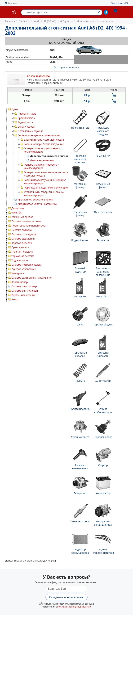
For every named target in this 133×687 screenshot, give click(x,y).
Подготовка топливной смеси (28, 225)
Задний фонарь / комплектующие (44, 139)
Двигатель (17, 208)
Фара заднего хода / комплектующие (46, 187)
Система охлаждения (23, 234)
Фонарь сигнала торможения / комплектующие (42, 150)
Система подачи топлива (26, 221)
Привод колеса (20, 247)
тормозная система (22, 256)
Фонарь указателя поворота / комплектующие (41, 166)
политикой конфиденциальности (74, 606)
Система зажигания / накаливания (31, 277)
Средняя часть (26, 118)
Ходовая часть (19, 260)
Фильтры (16, 212)
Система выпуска (21, 230)
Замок (15, 299)
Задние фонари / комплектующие (44, 144)
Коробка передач (21, 243)
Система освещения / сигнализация (39, 135)
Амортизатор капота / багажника (37, 204)
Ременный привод (22, 217)
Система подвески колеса (26, 264)
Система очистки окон (24, 290)
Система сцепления (23, 238)
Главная (10, 21)
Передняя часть (27, 113)
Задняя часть (25, 122)
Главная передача (22, 251)
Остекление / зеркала (30, 131)
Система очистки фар (24, 286)
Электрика (17, 273)
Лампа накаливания (42, 160)
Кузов (14, 109)
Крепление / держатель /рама (35, 199)
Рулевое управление (23, 269)
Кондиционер (19, 282)
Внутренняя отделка (23, 295)
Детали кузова (26, 126)
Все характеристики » (66, 67)
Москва (12, 3)
